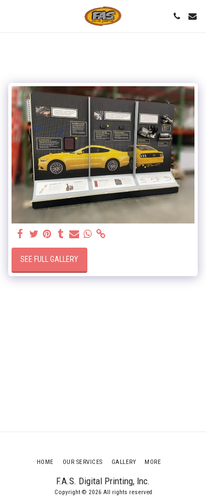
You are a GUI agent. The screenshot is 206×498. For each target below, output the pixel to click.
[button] (12, 15)
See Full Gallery (49, 259)
